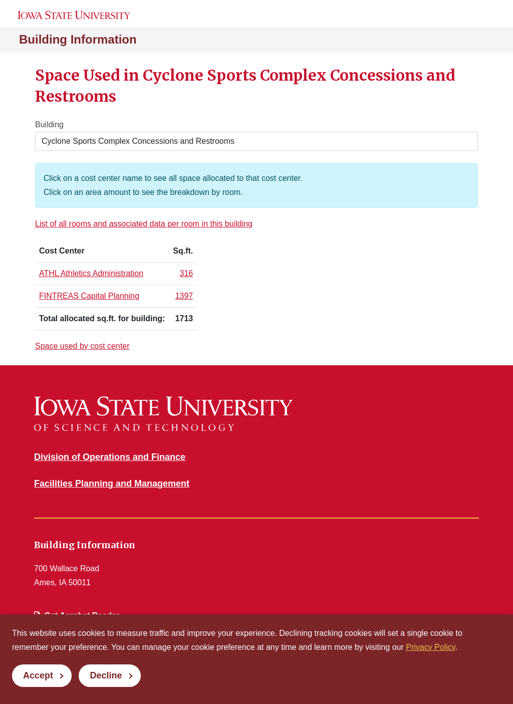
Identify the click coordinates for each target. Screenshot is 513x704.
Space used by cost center (82, 346)
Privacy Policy (430, 647)
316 (186, 273)
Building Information (78, 39)
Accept (38, 675)
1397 (184, 296)
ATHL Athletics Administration (91, 273)
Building (49, 124)
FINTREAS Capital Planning (89, 296)
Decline (106, 675)
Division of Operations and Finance (109, 457)
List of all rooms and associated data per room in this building (143, 223)
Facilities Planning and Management (111, 484)
